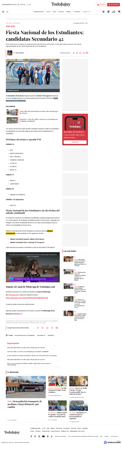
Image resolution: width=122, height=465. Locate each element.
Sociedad (85, 428)
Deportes (59, 428)
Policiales (77, 12)
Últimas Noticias (38, 12)
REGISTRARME (115, 4)
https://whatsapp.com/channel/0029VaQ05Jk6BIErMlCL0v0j (27, 298)
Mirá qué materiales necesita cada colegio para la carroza (26, 347)
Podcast (38, 431)
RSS (101, 436)
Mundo (69, 12)
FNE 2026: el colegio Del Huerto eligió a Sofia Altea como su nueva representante (28, 364)
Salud (79, 428)
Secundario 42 (41, 335)
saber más (75, 142)
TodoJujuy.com (13, 295)
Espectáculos (16, 23)
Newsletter (86, 12)
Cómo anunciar (114, 436)
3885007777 (18, 314)
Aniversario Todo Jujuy (77, 431)
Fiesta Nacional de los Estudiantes (25, 335)
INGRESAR (102, 4)
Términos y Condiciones (60, 436)
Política (61, 12)
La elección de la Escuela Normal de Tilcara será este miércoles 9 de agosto (32, 355)
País (54, 12)
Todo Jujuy (9, 23)
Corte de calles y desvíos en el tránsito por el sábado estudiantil (27, 351)
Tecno (32, 431)
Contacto (106, 436)
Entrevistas (46, 431)
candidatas (51, 335)
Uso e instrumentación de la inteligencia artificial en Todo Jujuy (83, 436)
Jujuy (48, 12)
